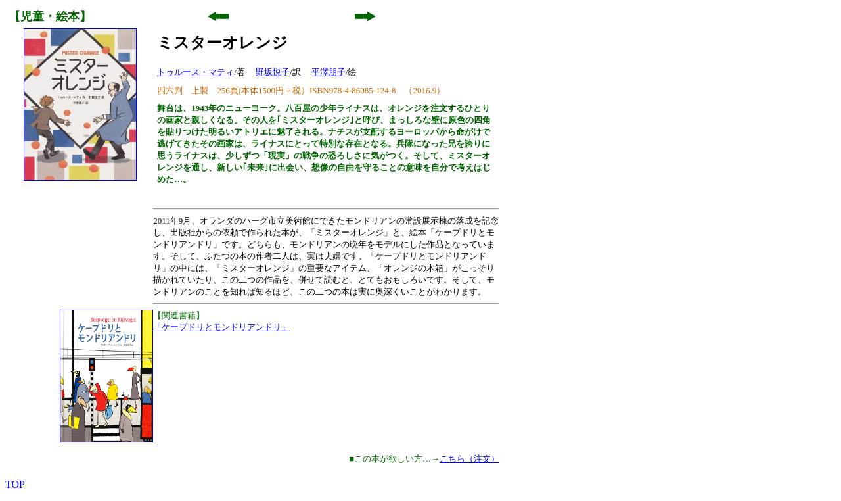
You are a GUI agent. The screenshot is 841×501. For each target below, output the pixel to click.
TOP (15, 484)
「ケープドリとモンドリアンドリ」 (221, 327)
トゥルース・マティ (195, 72)
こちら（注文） (469, 459)
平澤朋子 (328, 72)
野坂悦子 (273, 72)
